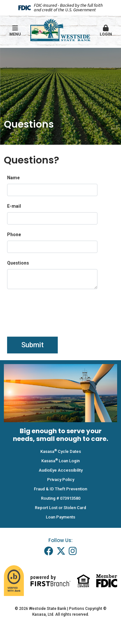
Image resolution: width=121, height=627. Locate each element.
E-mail (14, 206)
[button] (106, 31)
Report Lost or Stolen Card (60, 507)
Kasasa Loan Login (60, 460)
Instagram (73, 551)
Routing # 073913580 (60, 498)
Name (13, 177)
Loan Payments (60, 517)
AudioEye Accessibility (61, 470)
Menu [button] (15, 31)
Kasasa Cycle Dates (60, 451)
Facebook (48, 551)
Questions (18, 263)
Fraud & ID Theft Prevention (60, 488)
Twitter (61, 551)
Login (106, 31)
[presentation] (56, 310)
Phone (14, 234)
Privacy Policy (60, 479)
